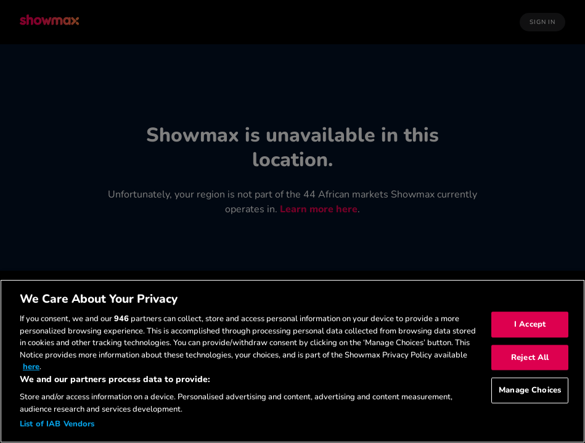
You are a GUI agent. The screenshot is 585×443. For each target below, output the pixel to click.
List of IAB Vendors (57, 423)
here (31, 366)
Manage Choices (530, 390)
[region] (292, 361)
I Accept (530, 324)
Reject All (530, 356)
